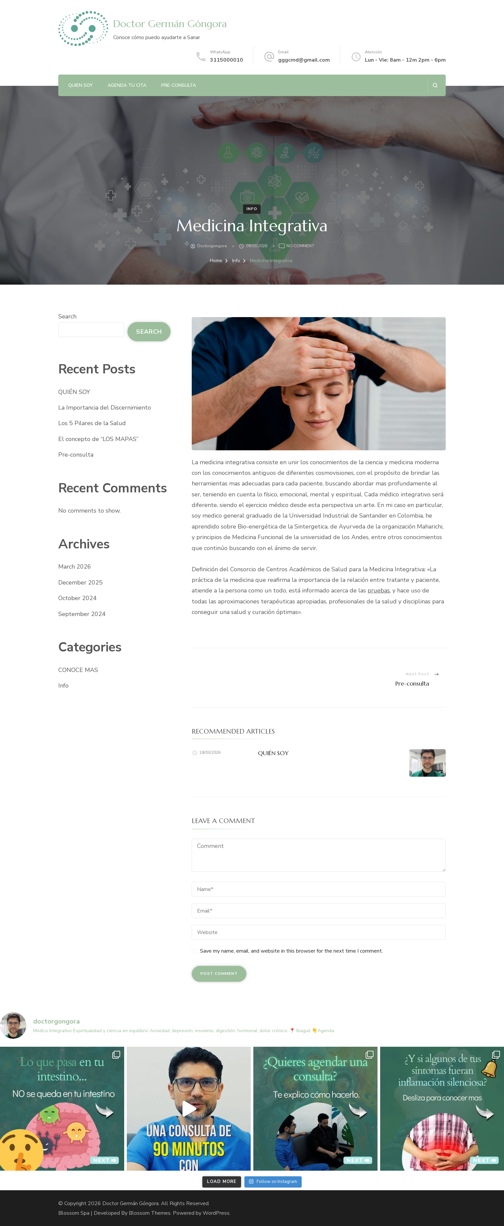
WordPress (216, 1213)
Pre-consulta (178, 85)
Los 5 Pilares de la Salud (92, 423)
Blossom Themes (150, 1213)
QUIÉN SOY (273, 753)
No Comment (300, 246)
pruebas (379, 590)
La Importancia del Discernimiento (104, 408)
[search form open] (435, 85)
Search (67, 316)
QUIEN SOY (80, 85)
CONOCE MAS (78, 670)
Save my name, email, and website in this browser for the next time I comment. (291, 951)
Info (251, 208)
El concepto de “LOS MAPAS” (98, 439)
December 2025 (80, 582)
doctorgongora (212, 246)
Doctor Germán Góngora (170, 24)
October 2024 (77, 598)
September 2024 (82, 614)
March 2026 (74, 567)
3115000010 (226, 60)
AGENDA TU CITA (127, 85)
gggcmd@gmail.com (304, 60)
